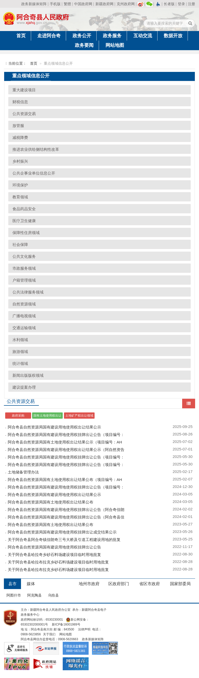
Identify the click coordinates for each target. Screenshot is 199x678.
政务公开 (82, 35)
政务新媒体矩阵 (34, 4)
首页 (21, 35)
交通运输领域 (24, 328)
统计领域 (20, 363)
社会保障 (20, 244)
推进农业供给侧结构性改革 (35, 149)
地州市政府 (89, 584)
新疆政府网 (104, 4)
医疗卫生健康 (24, 221)
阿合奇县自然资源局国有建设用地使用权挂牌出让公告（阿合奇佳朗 (66, 509)
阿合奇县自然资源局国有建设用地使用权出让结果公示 (54, 427)
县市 (12, 584)
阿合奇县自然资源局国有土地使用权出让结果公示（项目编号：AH (65, 442)
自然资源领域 (24, 304)
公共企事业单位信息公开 (33, 173)
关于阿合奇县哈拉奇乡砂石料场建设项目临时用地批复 (54, 554)
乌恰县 (53, 595)
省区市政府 (149, 584)
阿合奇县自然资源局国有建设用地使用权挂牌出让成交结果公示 (62, 532)
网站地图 (114, 45)
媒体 (31, 584)
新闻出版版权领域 (28, 375)
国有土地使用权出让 (47, 415)
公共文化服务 (24, 256)
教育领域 (20, 197)
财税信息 (20, 102)
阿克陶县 (34, 595)
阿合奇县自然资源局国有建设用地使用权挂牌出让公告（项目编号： (66, 434)
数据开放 (173, 35)
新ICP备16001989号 (66, 624)
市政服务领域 (24, 268)
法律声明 (84, 629)
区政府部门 (118, 584)
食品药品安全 (24, 209)
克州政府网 (126, 4)
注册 (191, 4)
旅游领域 (20, 351)
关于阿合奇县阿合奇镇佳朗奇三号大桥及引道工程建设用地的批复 (64, 539)
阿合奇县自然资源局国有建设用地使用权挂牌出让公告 (54, 547)
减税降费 (20, 137)
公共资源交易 (24, 113)
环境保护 (20, 185)
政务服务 (112, 35)
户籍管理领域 (24, 280)
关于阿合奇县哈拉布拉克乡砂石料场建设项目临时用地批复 (58, 562)
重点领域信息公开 (30, 75)
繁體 (67, 4)
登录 (181, 4)
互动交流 (142, 35)
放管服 (18, 125)
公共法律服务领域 (28, 292)
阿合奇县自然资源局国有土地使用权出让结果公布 (50, 502)
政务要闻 (84, 45)
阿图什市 (13, 595)
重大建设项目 (24, 90)
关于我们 (49, 634)
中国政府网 (83, 4)
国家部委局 (180, 584)
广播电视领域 (24, 316)
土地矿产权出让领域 (79, 415)
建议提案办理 (24, 387)
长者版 (169, 4)
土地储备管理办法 (23, 472)
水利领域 (20, 339)
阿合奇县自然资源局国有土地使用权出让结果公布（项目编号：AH (65, 479)
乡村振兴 (20, 161)
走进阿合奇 (49, 35)
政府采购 (18, 415)
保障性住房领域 (26, 232)
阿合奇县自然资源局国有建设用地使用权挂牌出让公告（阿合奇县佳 (66, 517)
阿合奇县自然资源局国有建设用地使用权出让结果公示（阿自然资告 (66, 449)
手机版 (55, 4)
